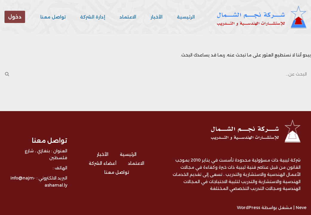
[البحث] (162, 74)
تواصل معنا (53, 17)
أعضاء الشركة (103, 163)
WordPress (248, 207)
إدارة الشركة (92, 17)
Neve (301, 207)
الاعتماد (128, 17)
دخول (15, 17)
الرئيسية (186, 17)
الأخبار (157, 17)
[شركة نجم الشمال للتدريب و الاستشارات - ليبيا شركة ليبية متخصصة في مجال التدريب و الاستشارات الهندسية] (260, 16)
